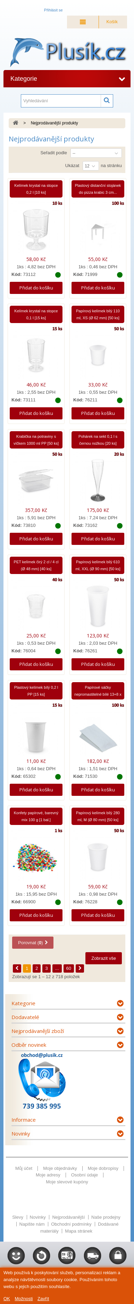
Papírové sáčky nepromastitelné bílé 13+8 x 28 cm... (97, 694)
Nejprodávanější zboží (37, 1030)
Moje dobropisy (103, 1168)
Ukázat (72, 165)
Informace (23, 1119)
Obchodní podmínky (72, 1224)
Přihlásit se (53, 10)
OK (6, 1298)
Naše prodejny (105, 1217)
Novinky (20, 1133)
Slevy (18, 1217)
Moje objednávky (60, 1168)
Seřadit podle (53, 152)
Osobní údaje (84, 1174)
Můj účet (23, 1168)
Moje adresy (48, 1174)
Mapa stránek (78, 1231)
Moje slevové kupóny (67, 1181)
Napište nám (32, 1224)
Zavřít (43, 1298)
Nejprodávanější (69, 1217)
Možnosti (24, 1298)
